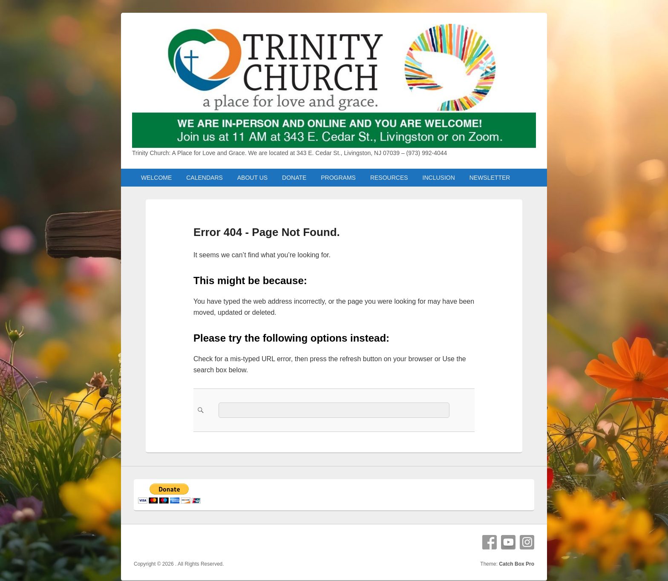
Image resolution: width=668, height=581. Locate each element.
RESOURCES (389, 177)
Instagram (527, 542)
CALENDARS (204, 177)
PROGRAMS (338, 177)
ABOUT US (252, 177)
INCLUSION (439, 177)
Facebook (489, 542)
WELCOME (156, 177)
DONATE (294, 177)
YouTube (508, 542)
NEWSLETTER (489, 177)
